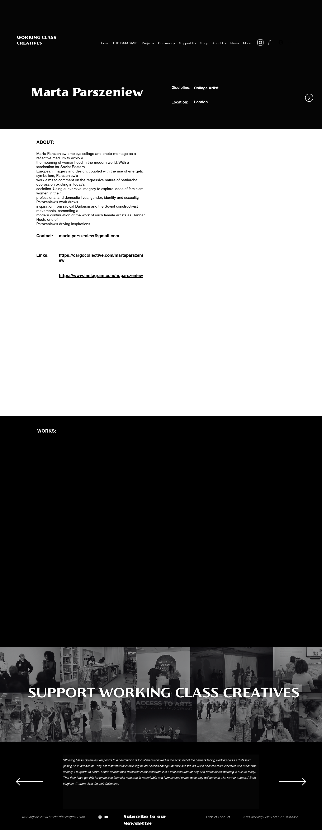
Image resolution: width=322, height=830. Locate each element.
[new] (168, 829)
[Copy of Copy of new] (176, 829)
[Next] (292, 782)
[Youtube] (106, 817)
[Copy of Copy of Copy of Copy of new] (185, 829)
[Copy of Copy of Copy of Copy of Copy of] (155, 829)
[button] (270, 42)
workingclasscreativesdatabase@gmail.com (53, 817)
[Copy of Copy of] (141, 829)
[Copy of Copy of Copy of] (146, 829)
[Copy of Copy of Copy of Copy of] (150, 829)
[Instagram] (260, 42)
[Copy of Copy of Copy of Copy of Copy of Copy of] (159, 829)
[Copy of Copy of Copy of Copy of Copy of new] (190, 829)
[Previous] (29, 782)
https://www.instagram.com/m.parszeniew (101, 275)
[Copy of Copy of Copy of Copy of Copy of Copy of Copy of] (163, 829)
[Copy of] (137, 829)
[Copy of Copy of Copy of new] (181, 829)
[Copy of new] (172, 829)
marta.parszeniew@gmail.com (89, 235)
